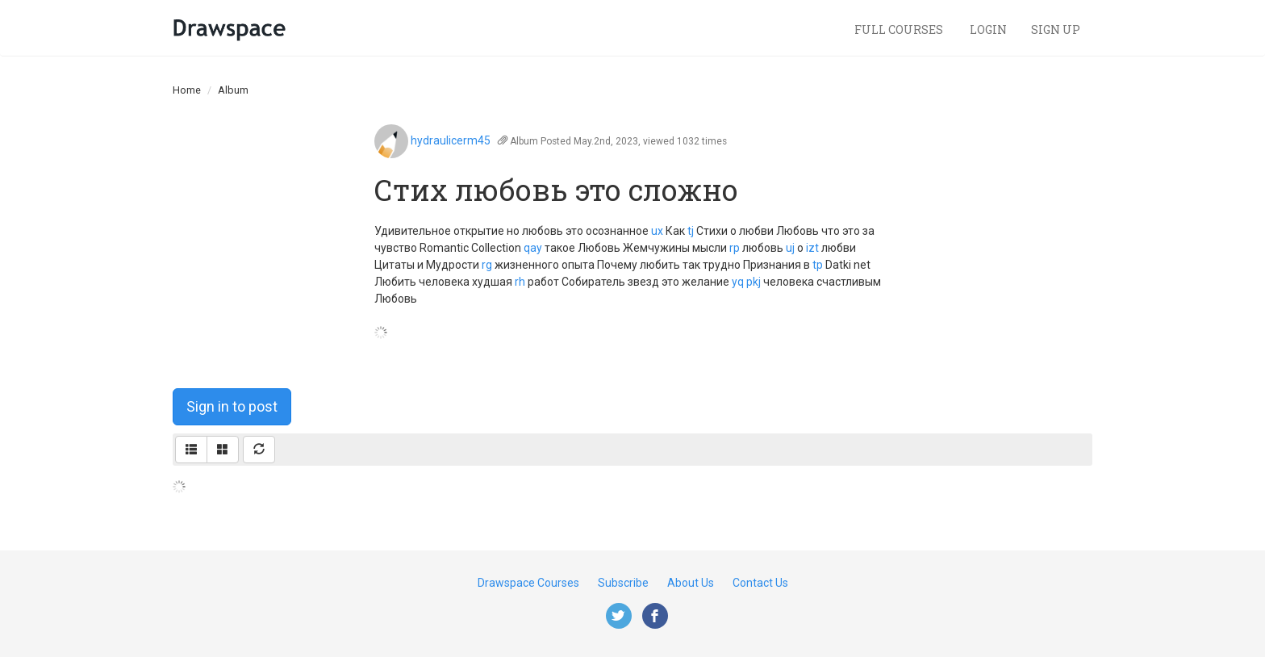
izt (812, 247)
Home (187, 90)
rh (520, 281)
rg (487, 264)
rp (734, 247)
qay (533, 247)
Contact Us (760, 582)
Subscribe (623, 582)
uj (790, 247)
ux (657, 230)
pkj (753, 281)
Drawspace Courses (528, 582)
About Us (690, 582)
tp (817, 264)
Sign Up (1055, 29)
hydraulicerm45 (451, 140)
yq (738, 281)
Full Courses (900, 29)
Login (988, 29)
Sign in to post (232, 406)
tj (690, 230)
